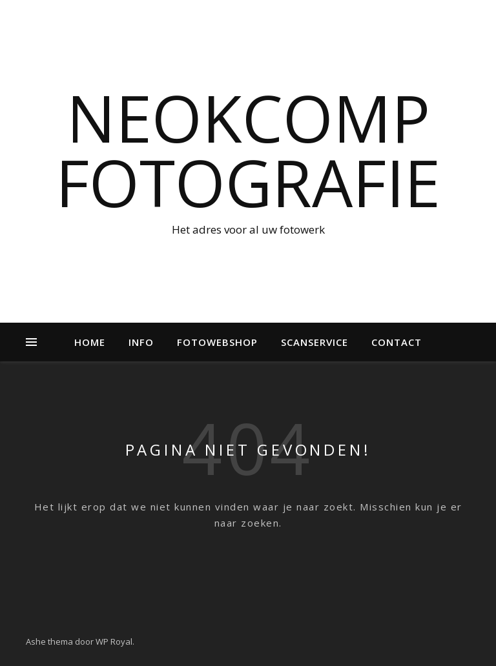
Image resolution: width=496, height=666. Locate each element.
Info (141, 342)
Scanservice (314, 342)
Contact (396, 342)
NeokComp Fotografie (248, 149)
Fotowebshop (217, 342)
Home (89, 342)
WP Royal (114, 641)
